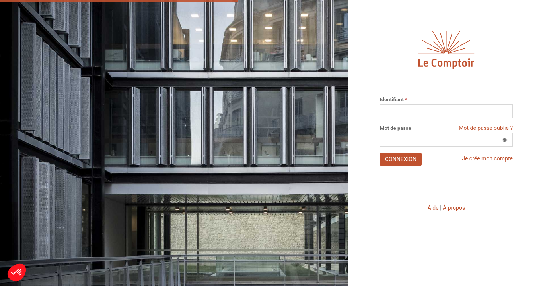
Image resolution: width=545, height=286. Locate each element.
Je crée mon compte (487, 158)
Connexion (401, 159)
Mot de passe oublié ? (486, 128)
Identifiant (393, 99)
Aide (433, 208)
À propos (454, 208)
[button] (504, 140)
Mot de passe (395, 128)
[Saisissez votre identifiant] (446, 111)
